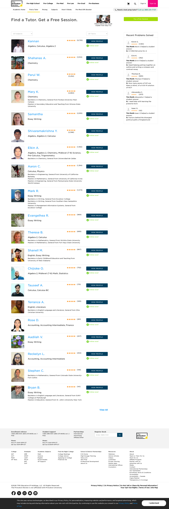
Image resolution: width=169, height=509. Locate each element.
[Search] (135, 4)
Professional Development (90, 461)
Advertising (78, 435)
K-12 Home (84, 454)
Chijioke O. (36, 268)
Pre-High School (33, 3)
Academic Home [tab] (19, 9)
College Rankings (64, 454)
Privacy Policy (124, 503)
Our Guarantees (135, 470)
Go (120, 435)
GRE (25, 454)
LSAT (26, 458)
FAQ (12, 435)
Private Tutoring (114, 461)
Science (40, 456)
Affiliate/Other (79, 437)
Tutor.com (84, 458)
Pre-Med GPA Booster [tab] (84, 9)
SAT (12, 454)
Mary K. (33, 92)
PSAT (13, 458)
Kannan (33, 41)
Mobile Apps (112, 463)
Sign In (143, 3)
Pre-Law (70, 3)
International (78, 434)
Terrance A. (36, 302)
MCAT (26, 459)
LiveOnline (112, 459)
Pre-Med (60, 3)
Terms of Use (144, 488)
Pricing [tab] (44, 9)
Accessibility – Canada (137, 476)
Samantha (35, 114)
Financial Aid (62, 459)
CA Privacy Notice (111, 485)
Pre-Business (94, 3)
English (40, 458)
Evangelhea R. (38, 215)
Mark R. (33, 191)
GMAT (26, 456)
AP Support (42, 461)
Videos (110, 458)
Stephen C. (36, 370)
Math (39, 454)
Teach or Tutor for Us (137, 456)
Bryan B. (34, 387)
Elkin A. (33, 148)
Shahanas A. (37, 58)
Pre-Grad (81, 3)
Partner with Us (135, 461)
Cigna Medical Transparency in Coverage (139, 479)
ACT (12, 456)
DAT (25, 461)
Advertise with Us (136, 463)
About (132, 454)
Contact (132, 467)
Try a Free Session (141, 19)
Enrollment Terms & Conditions (140, 472)
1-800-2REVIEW (24, 434)
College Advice (63, 456)
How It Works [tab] (67, 9)
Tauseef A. (35, 285)
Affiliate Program (135, 459)
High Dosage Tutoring (88, 456)
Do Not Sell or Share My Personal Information (138, 485)
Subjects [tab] (54, 9)
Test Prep (84, 459)
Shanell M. (35, 250)
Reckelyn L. (36, 354)
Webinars (111, 454)
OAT (25, 463)
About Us (84, 463)
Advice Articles (113, 456)
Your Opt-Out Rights (129, 488)
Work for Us (134, 458)
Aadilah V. (35, 337)
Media (132, 465)
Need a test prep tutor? (135, 10)
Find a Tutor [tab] (33, 9)
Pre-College (48, 3)
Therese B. (35, 232)
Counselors (112, 467)
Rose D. (33, 320)
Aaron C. (34, 166)
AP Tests (14, 459)
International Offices (115, 465)
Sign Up (153, 3)
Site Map (154, 488)
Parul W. (34, 75)
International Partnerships (139, 469)
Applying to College (65, 458)
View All (104, 410)
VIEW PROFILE (97, 41)
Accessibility (134, 474)
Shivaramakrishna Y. (42, 131)
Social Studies (42, 459)
